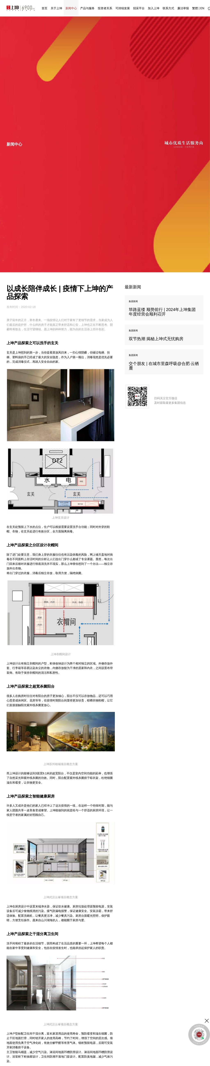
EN (202, 8)
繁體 (195, 8)
